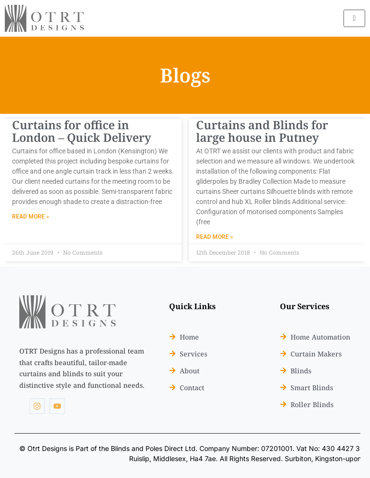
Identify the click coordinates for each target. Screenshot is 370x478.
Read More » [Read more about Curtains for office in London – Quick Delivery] (30, 216)
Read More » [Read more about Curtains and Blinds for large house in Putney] (214, 236)
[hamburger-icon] (354, 18)
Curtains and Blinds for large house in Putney (262, 131)
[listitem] (82, 368)
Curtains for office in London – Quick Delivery (81, 131)
